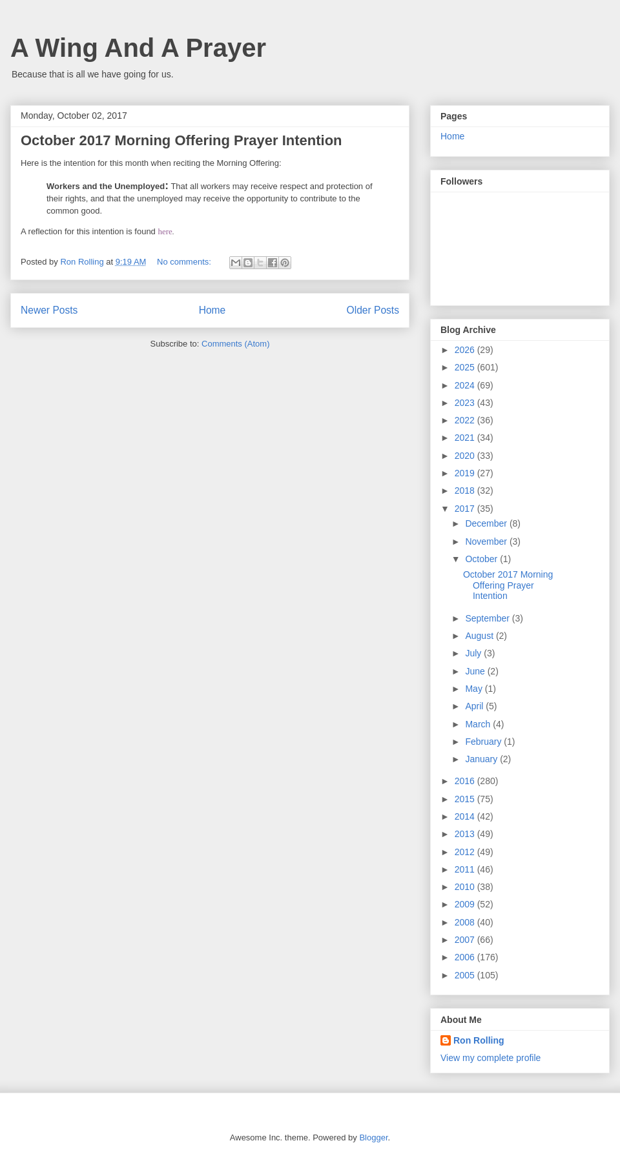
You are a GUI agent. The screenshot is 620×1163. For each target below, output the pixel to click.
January (482, 759)
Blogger (373, 1137)
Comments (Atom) (235, 344)
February (484, 741)
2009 (466, 904)
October (482, 559)
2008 (466, 922)
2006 (466, 957)
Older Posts (373, 310)
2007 (466, 940)
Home (212, 310)
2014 (466, 816)
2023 (466, 403)
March (479, 724)
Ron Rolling (478, 1040)
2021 (466, 437)
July (474, 653)
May (474, 688)
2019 (466, 473)
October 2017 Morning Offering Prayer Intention (181, 140)
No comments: (185, 262)
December (487, 523)
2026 (466, 350)
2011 (466, 869)
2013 (466, 834)
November (487, 541)
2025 (466, 367)
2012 (466, 852)
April (475, 706)
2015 (466, 799)
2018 (466, 490)
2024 (466, 385)
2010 (466, 887)
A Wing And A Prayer (138, 48)
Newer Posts (49, 310)
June (476, 671)
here (165, 231)
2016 (466, 781)
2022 (466, 420)
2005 (466, 975)
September (488, 618)
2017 (466, 508)
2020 (466, 455)
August (480, 636)
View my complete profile (490, 1058)
